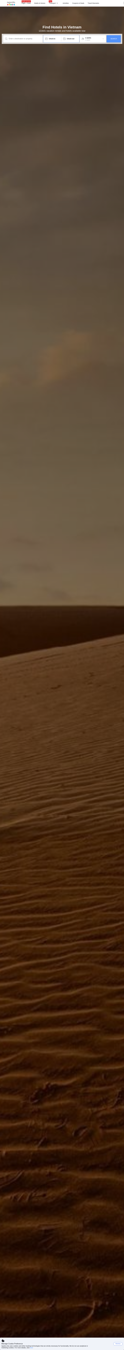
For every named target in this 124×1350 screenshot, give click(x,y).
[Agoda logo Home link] (11, 3)
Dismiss (117, 1344)
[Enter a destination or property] (25, 39)
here (31, 1348)
